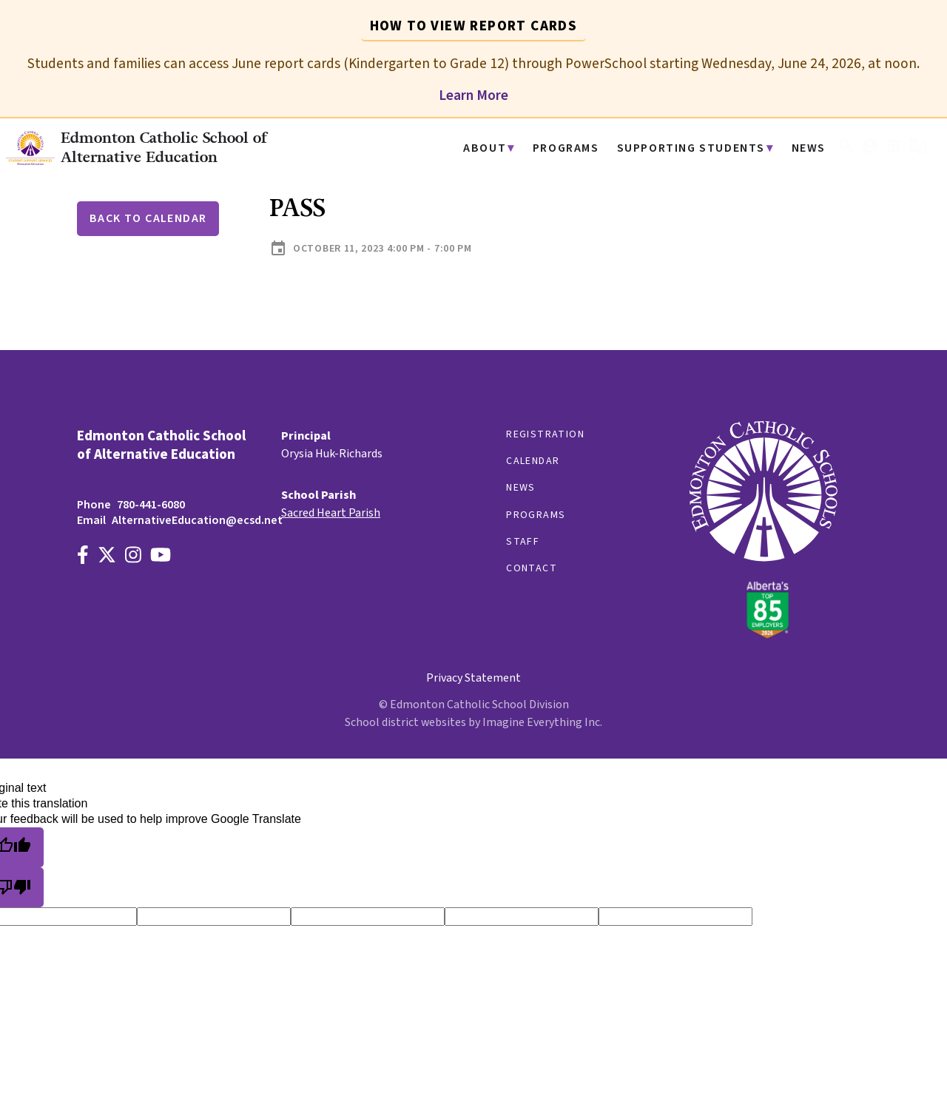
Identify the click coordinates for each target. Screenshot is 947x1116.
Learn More (473, 95)
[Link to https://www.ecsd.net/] (764, 635)
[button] (846, 151)
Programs (582, 148)
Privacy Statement (473, 678)
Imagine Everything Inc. (542, 722)
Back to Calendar (148, 218)
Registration (545, 434)
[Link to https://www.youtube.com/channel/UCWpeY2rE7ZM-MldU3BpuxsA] (160, 556)
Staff (522, 541)
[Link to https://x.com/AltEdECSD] (107, 556)
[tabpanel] (473, 73)
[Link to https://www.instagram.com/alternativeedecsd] (133, 556)
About (505, 148)
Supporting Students (699, 148)
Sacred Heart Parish (330, 513)
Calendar (532, 461)
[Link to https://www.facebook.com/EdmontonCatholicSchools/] (83, 556)
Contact (531, 568)
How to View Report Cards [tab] (474, 26)
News (810, 148)
